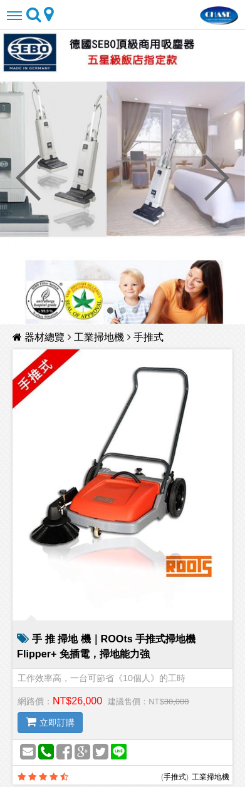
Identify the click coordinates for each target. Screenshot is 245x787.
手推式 (148, 336)
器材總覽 (40, 336)
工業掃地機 (99, 336)
